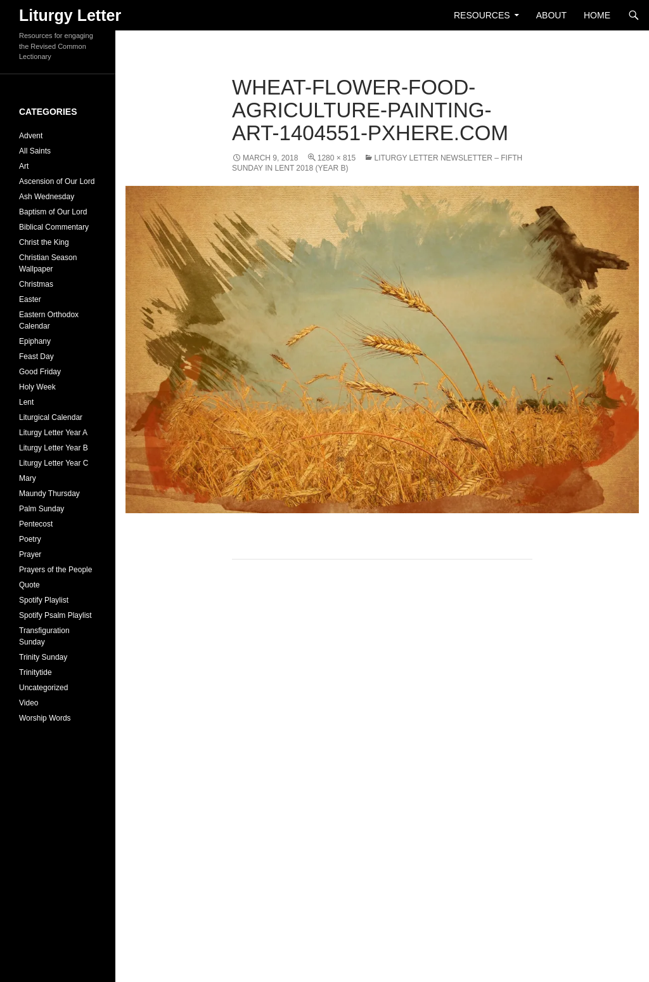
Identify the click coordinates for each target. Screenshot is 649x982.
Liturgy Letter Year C (53, 463)
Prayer (30, 554)
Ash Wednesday (46, 196)
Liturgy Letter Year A (53, 432)
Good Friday (40, 371)
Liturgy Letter (70, 15)
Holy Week (37, 387)
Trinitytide (35, 672)
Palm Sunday (41, 508)
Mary (27, 478)
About (551, 15)
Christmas (36, 284)
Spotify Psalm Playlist (55, 615)
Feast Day (36, 356)
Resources (482, 15)
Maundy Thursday (49, 493)
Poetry (30, 539)
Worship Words (45, 718)
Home (597, 15)
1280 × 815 (337, 158)
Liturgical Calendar (50, 417)
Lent (26, 402)
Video (28, 702)
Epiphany (35, 341)
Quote (29, 584)
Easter (30, 299)
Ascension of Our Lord (56, 181)
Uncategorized (43, 687)
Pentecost (36, 524)
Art (24, 166)
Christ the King (44, 242)
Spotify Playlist (43, 600)
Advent (30, 135)
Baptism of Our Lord (53, 211)
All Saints (35, 151)
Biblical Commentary (54, 227)
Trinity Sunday (43, 657)
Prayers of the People (55, 569)
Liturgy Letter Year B (53, 447)
